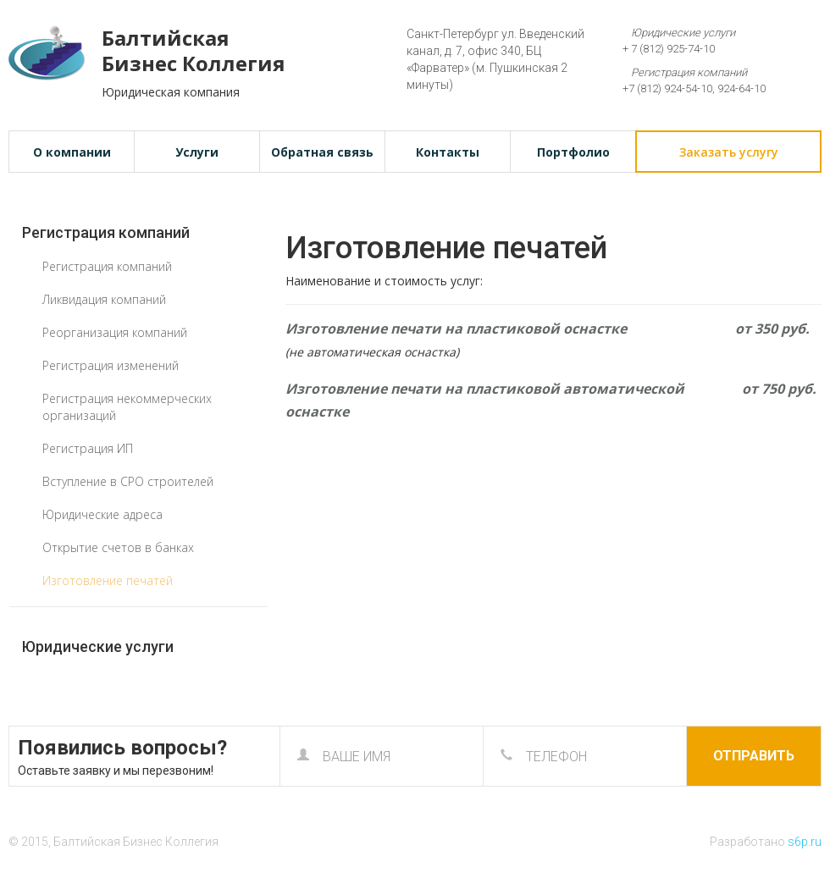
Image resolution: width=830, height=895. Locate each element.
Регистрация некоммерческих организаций (127, 406)
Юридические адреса (102, 514)
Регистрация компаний (106, 232)
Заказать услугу (728, 152)
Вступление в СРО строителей (127, 481)
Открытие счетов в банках (118, 547)
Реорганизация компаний (114, 332)
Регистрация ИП (87, 448)
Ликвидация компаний (104, 299)
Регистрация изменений (110, 365)
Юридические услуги (98, 646)
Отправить (753, 756)
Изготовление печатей (107, 580)
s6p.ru (805, 841)
